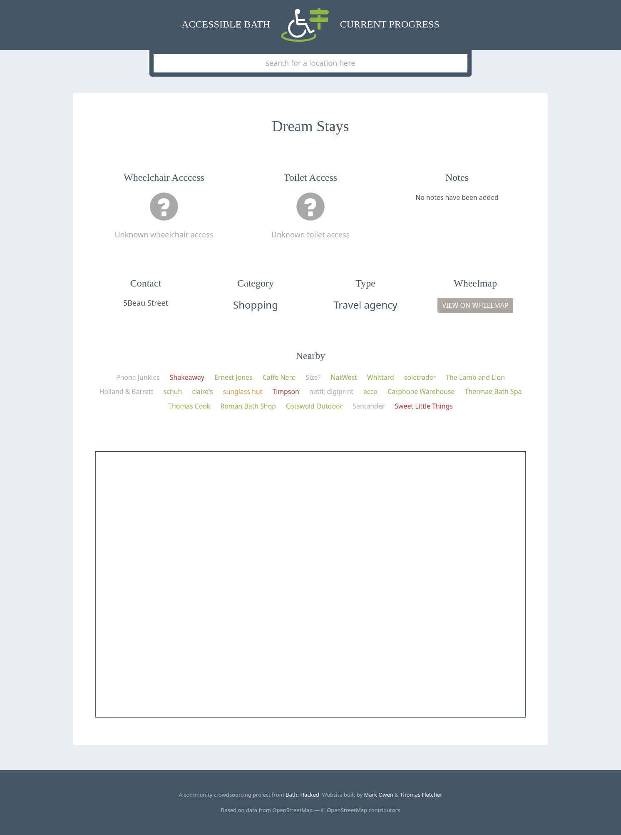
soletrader (420, 377)
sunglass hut (242, 391)
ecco (370, 391)
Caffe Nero (279, 377)
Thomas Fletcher (421, 794)
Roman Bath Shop (248, 406)
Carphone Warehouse (421, 391)
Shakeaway (187, 377)
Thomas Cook (189, 406)
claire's (202, 391)
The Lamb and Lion (475, 377)
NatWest (344, 377)
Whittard (380, 377)
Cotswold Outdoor (314, 406)
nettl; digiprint (331, 391)
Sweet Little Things (424, 406)
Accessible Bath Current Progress (310, 25)
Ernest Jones (233, 377)
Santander (369, 406)
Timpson (285, 391)
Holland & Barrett (126, 391)
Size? (313, 377)
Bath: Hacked (302, 794)
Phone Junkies (138, 377)
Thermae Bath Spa (493, 391)
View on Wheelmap (475, 305)
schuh (173, 391)
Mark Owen (378, 794)
